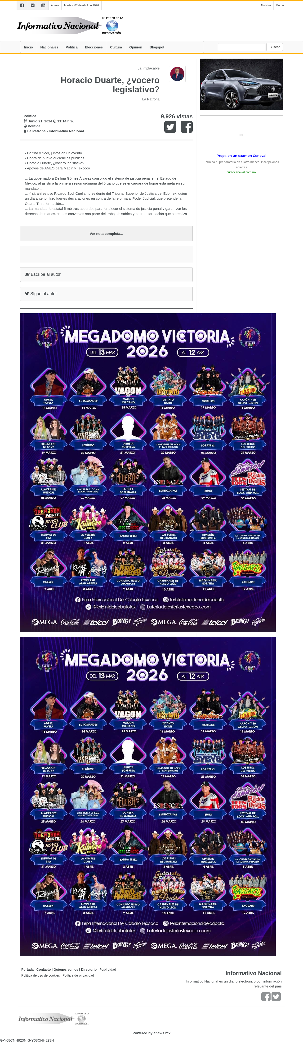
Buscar (274, 47)
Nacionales (49, 47)
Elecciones (94, 47)
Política (72, 47)
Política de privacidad (78, 975)
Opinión (135, 47)
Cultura (116, 47)
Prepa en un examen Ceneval (241, 156)
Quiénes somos (65, 969)
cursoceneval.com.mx (241, 172)
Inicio (28, 47)
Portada (27, 969)
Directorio (89, 969)
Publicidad (107, 969)
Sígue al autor (41, 293)
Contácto (43, 969)
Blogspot (156, 47)
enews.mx (161, 1033)
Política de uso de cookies (40, 975)
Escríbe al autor (43, 274)
